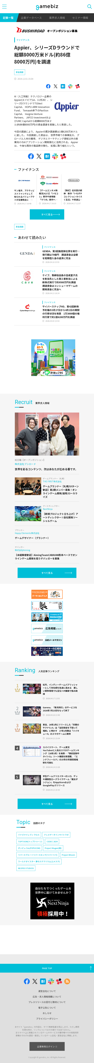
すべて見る (47, 214)
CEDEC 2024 (52, 841)
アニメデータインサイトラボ (56, 834)
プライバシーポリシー (47, 1018)
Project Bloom (68, 854)
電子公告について (47, 1007)
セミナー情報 (80, 18)
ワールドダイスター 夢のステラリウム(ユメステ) (39, 861)
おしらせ (47, 1013)
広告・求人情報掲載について (47, 996)
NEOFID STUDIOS (26, 868)
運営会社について (47, 991)
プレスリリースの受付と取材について (47, 1002)
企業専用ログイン (47, 1046)
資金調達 (19, 72)
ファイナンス (22, 39)
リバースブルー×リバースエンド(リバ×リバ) (37, 854)
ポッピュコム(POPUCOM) (29, 848)
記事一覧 (8, 18)
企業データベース (31, 18)
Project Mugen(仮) (53, 848)
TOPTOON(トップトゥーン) (30, 841)
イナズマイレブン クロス (28, 834)
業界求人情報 (57, 18)
